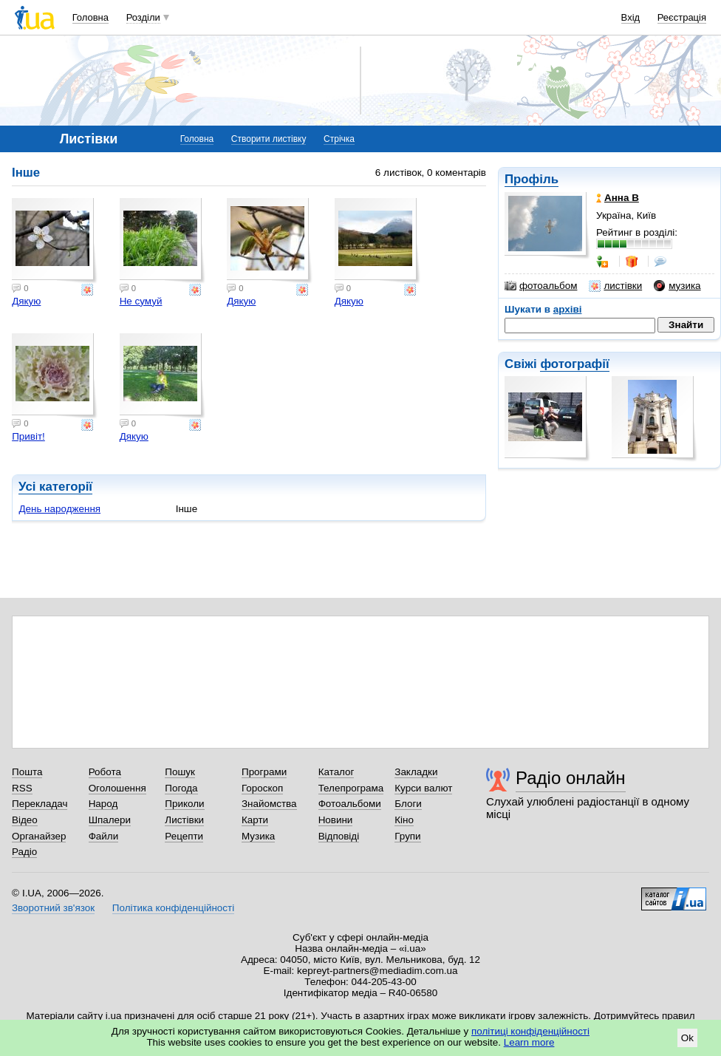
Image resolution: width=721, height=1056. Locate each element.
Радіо (24, 851)
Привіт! (28, 436)
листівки (615, 286)
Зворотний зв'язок (53, 907)
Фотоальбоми (349, 803)
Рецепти (184, 836)
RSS (22, 788)
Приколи (184, 803)
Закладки (415, 771)
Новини (335, 819)
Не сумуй (141, 301)
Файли (104, 836)
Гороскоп (262, 788)
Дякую (26, 301)
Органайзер (39, 836)
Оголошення (117, 788)
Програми (264, 771)
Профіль (531, 179)
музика (677, 286)
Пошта (27, 771)
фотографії (574, 364)
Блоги (408, 803)
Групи (407, 836)
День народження (59, 508)
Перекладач (39, 803)
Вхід (630, 17)
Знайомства (269, 803)
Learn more (529, 1042)
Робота (105, 771)
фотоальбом (541, 286)
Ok (687, 1037)
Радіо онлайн (571, 778)
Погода (181, 788)
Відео (25, 819)
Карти (255, 819)
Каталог (336, 771)
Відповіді (339, 836)
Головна (90, 17)
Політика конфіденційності (173, 907)
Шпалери (110, 819)
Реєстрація (681, 17)
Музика (258, 836)
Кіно (404, 819)
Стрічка (339, 139)
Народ (103, 803)
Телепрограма (351, 788)
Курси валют (423, 788)
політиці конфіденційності (530, 1031)
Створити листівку (269, 139)
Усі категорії (55, 487)
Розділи (143, 17)
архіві (567, 309)
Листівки (184, 819)
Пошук (180, 771)
